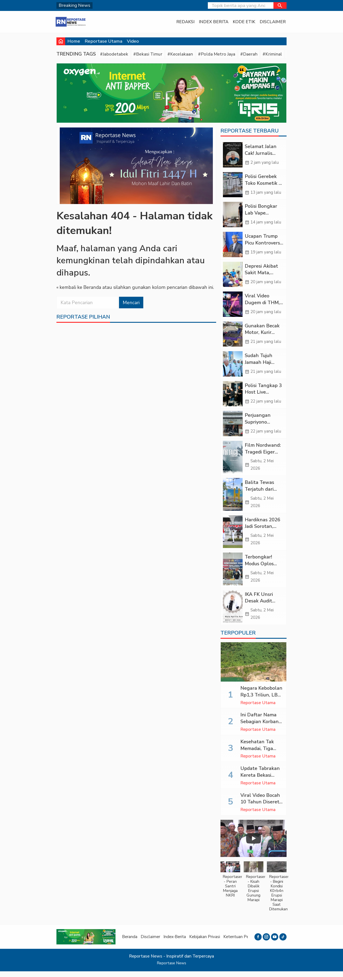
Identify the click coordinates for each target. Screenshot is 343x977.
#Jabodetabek (115, 54)
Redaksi (183, 22)
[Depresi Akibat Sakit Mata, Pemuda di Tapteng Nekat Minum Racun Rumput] (233, 276)
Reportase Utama (103, 41)
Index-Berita (177, 943)
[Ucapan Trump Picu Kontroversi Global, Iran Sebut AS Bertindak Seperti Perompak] (233, 245)
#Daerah (254, 54)
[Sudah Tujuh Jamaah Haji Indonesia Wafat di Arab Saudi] (233, 366)
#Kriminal (278, 54)
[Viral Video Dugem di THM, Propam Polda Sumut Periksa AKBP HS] (233, 306)
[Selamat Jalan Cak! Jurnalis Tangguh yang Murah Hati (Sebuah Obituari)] (233, 155)
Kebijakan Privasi (208, 943)
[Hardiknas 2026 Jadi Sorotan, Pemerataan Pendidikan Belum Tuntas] (233, 536)
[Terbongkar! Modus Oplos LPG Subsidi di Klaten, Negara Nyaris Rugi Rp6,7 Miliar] (233, 573)
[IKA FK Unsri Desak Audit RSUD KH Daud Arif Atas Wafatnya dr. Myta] (233, 611)
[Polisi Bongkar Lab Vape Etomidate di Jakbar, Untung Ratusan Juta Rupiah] (233, 215)
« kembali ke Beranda (79, 287)
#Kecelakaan (183, 54)
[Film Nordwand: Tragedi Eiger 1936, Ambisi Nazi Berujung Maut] (233, 460)
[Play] (253, 844)
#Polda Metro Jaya (220, 54)
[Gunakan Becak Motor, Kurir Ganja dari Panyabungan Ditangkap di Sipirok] (233, 336)
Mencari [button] (131, 303)
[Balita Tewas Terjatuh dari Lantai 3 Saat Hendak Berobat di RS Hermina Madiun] (233, 498)
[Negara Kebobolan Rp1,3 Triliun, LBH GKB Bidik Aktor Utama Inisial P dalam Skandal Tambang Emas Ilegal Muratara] (253, 667)
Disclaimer (271, 22)
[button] (280, 5)
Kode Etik (242, 22)
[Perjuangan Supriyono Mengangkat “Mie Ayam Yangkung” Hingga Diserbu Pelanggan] (233, 426)
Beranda (130, 943)
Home (73, 41)
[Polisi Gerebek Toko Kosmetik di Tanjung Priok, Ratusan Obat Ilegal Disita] (233, 185)
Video (133, 41)
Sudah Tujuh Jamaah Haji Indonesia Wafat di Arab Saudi (263, 367)
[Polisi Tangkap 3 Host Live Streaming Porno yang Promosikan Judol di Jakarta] (233, 396)
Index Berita (212, 22)
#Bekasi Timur (149, 54)
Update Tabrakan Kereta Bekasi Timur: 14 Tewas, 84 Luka (260, 784)
